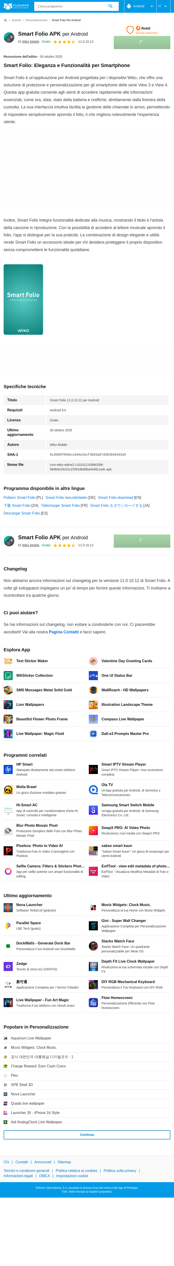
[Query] (76, 6)
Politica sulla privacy (120, 1171)
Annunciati (42, 1162)
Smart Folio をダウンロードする (116, 505)
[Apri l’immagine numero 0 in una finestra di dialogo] (23, 299)
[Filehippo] (16, 6)
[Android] (16, 20)
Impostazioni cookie (72, 1176)
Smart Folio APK (53, 34)
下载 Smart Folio (17, 505)
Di (28, 41)
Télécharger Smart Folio (60, 505)
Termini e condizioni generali (26, 1171)
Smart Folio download (115, 497)
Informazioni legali (18, 1176)
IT (163, 6)
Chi (6, 1162)
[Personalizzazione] (36, 20)
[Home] (5, 20)
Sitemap (64, 1162)
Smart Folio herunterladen (66, 497)
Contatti (21, 1162)
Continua (87, 1134)
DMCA (44, 1176)
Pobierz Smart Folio (20, 497)
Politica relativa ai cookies (76, 1171)
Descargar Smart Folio (22, 513)
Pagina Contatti (64, 632)
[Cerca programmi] (110, 6)
